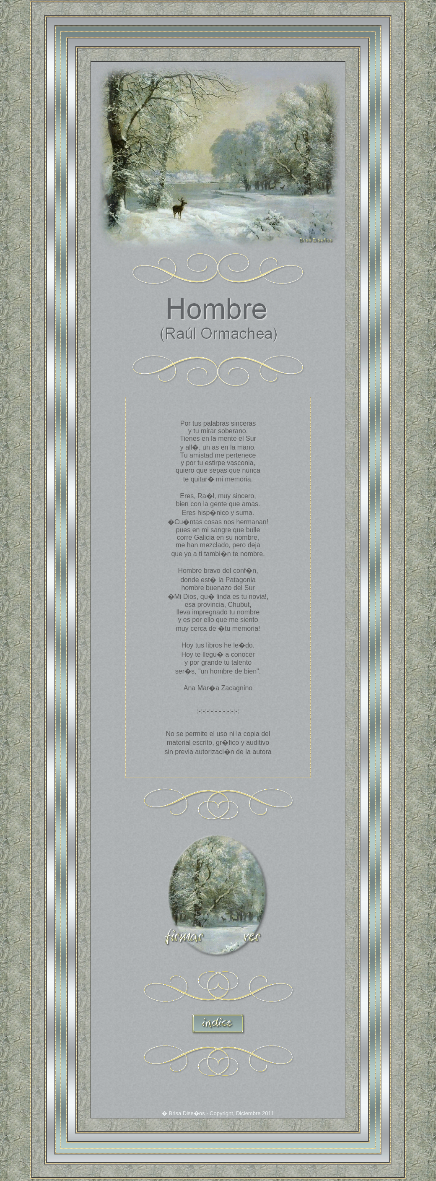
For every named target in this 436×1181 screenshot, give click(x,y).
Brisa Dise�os (187, 1114)
